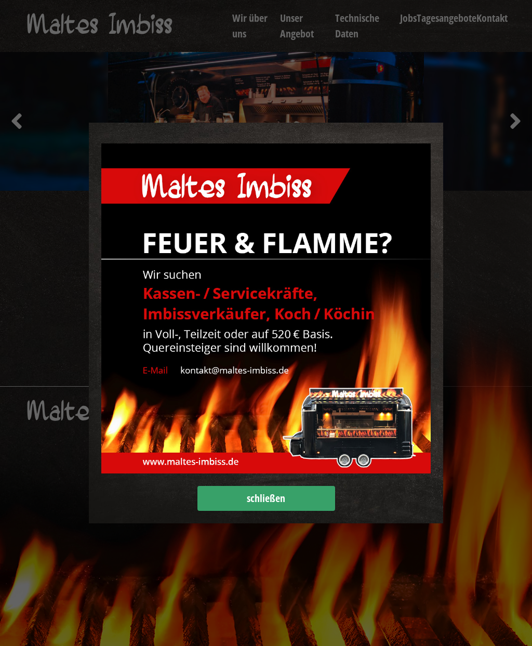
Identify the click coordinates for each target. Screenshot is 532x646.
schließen (266, 498)
